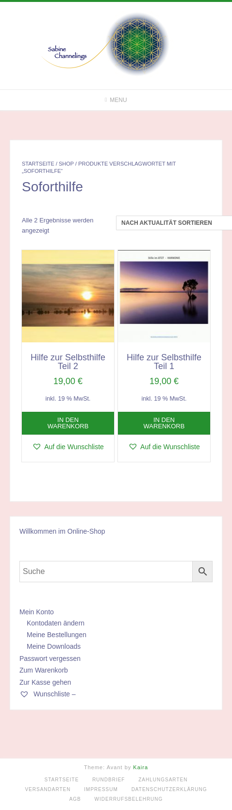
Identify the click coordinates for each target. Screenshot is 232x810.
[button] (68, 446)
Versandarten (47, 789)
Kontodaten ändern (55, 623)
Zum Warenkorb (43, 670)
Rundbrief (108, 779)
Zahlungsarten (162, 779)
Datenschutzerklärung (169, 789)
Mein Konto (36, 612)
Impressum (101, 789)
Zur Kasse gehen (45, 682)
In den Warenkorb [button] (68, 423)
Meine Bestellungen (56, 635)
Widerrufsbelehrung (129, 799)
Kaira (140, 767)
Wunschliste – (47, 694)
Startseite (38, 164)
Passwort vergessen (50, 658)
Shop (66, 164)
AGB (75, 799)
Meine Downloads (54, 646)
